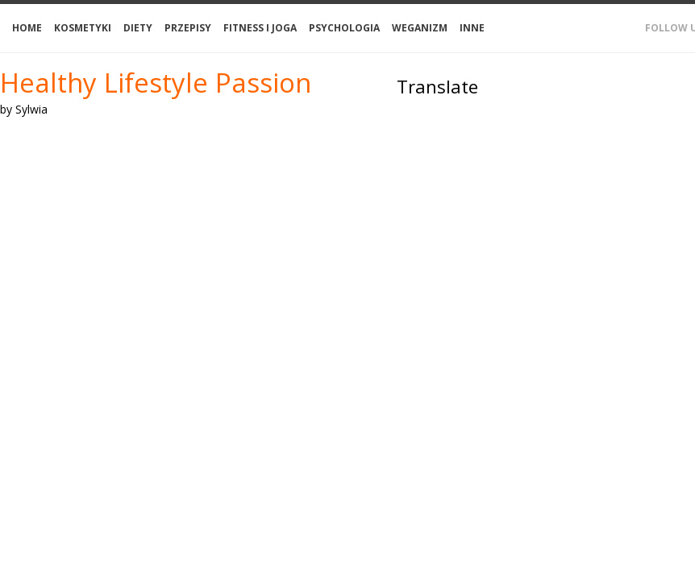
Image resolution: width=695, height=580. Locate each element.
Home (27, 28)
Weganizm (419, 28)
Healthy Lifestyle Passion (155, 82)
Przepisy (187, 28)
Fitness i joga (260, 28)
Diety (137, 28)
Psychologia (344, 28)
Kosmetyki (82, 28)
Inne (472, 28)
